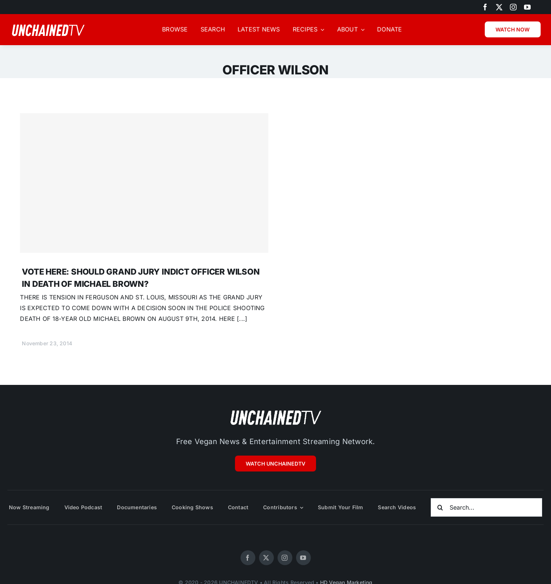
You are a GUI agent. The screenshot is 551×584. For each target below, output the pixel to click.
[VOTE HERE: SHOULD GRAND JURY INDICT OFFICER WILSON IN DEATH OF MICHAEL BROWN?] (144, 183)
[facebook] (485, 7)
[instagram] (513, 7)
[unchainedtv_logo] (275, 410)
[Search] (440, 507)
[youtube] (527, 7)
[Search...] (486, 507)
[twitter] (499, 7)
